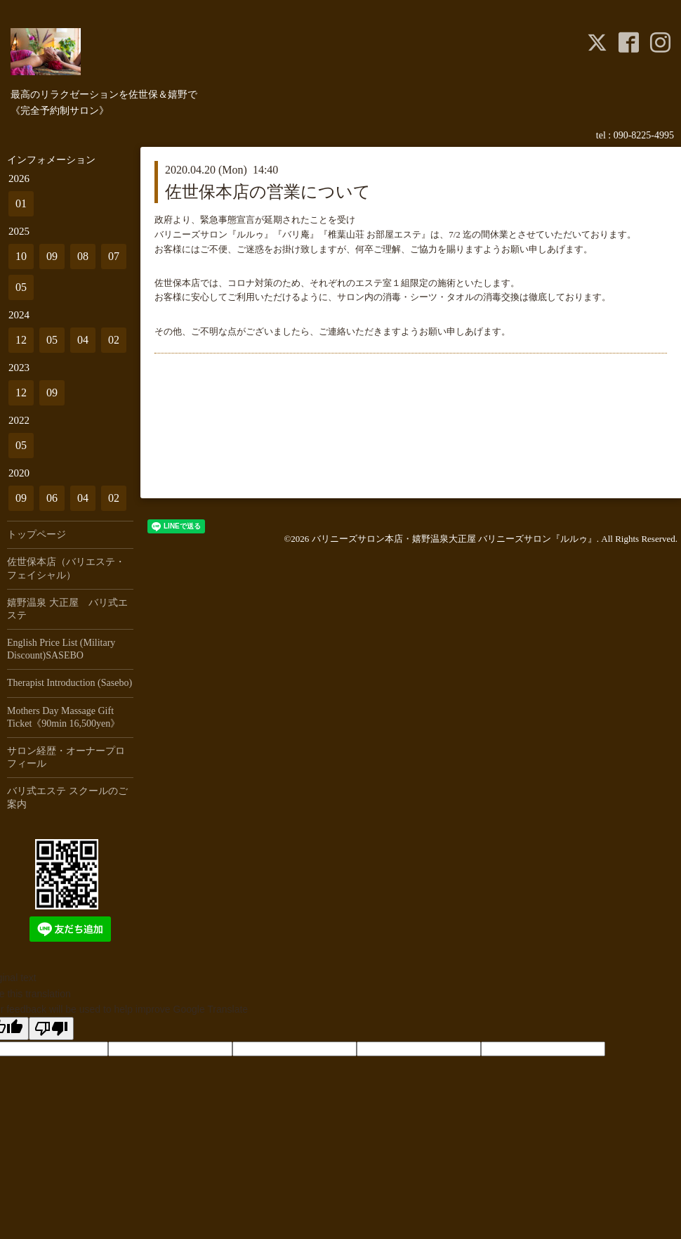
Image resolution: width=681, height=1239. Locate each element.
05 (21, 287)
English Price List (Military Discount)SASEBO (61, 649)
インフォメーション (51, 160)
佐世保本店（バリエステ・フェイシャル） (66, 568)
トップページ (36, 534)
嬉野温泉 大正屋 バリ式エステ (67, 609)
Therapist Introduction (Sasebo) (69, 682)
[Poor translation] (51, 1028)
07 (113, 256)
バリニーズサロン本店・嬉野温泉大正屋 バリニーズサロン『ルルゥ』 (454, 538)
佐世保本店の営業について (268, 192)
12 (21, 340)
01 (21, 203)
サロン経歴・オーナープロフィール (66, 757)
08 (82, 256)
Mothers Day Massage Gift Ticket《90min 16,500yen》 (63, 717)
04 (82, 340)
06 (52, 498)
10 (21, 256)
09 (52, 256)
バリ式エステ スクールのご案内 (67, 797)
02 (113, 340)
